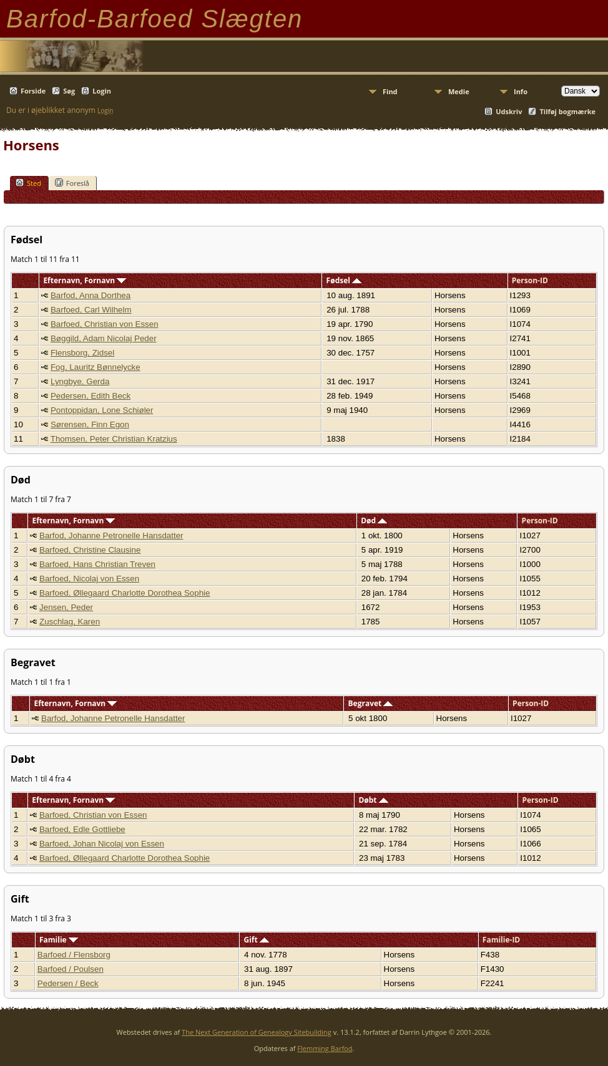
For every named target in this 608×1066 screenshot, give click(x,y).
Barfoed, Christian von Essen (105, 324)
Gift (255, 939)
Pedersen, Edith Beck (90, 395)
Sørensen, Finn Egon (90, 424)
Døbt (373, 800)
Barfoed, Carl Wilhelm (91, 309)
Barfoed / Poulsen (70, 969)
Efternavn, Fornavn (84, 280)
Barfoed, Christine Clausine (89, 550)
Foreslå (72, 183)
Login (101, 90)
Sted (28, 183)
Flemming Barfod (324, 1048)
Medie (458, 91)
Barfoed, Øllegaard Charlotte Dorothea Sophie (124, 593)
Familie (58, 939)
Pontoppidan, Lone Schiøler (102, 410)
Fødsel (343, 280)
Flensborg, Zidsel (82, 352)
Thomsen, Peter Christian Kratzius (114, 438)
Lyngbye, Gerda (80, 381)
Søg (69, 90)
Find (390, 91)
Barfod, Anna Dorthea (90, 295)
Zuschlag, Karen (69, 621)
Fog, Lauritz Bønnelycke (95, 367)
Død (374, 520)
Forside (33, 90)
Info (520, 91)
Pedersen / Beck (68, 983)
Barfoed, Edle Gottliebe (82, 829)
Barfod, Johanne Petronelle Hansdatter (111, 535)
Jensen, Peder (66, 607)
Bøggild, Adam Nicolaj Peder (104, 338)
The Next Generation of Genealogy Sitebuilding (256, 1032)
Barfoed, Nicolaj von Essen (89, 578)
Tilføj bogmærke (567, 111)
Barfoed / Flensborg (73, 954)
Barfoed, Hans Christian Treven (97, 564)
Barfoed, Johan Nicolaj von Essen (101, 843)
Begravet (370, 703)
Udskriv (509, 111)
